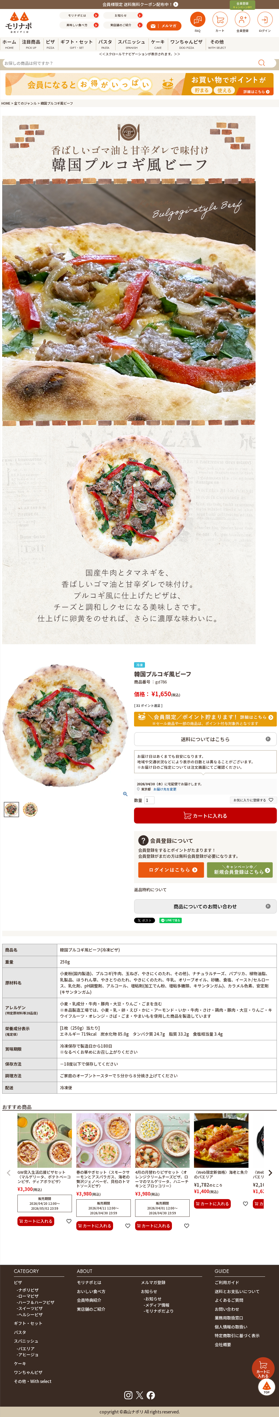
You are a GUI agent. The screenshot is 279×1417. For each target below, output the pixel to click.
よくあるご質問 (229, 1300)
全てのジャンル (25, 103)
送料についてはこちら (205, 739)
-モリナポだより (159, 1311)
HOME (5, 103)
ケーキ (20, 1363)
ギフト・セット (28, 1323)
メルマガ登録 (153, 1282)
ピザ (18, 1282)
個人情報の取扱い (231, 1327)
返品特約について (150, 889)
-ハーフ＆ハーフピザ (35, 1302)
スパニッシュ (26, 1341)
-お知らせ (153, 1299)
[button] (8, 1173)
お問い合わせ (227, 1309)
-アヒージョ (28, 1354)
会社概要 (223, 1344)
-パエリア (26, 1348)
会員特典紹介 (89, 1300)
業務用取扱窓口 (229, 1318)
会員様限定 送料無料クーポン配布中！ (137, 4)
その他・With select (32, 1381)
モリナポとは (89, 1282)
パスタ (20, 1332)
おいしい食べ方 (91, 1291)
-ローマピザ (28, 1296)
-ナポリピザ (28, 1290)
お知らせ (149, 1291)
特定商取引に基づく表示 (237, 1335)
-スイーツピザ (30, 1308)
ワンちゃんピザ (28, 1372)
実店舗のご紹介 (91, 1309)
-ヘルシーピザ (30, 1314)
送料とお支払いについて (237, 1291)
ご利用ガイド (227, 1282)
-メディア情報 (156, 1305)
